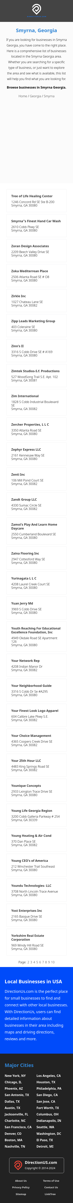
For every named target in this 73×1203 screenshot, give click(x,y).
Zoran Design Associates (30, 246)
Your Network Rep (25, 661)
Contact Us (51, 1187)
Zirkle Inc (18, 296)
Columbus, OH (48, 1114)
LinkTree (50, 1194)
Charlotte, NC (15, 1121)
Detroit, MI (45, 1146)
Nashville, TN (15, 1146)
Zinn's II (17, 346)
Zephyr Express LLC (26, 449)
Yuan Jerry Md (22, 603)
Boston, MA (13, 1140)
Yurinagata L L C (23, 578)
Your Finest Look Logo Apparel (34, 711)
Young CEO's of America (29, 861)
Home (22, 96)
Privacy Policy (21, 1187)
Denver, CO (13, 1134)
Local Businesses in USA (33, 981)
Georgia (35, 96)
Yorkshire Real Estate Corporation (27, 937)
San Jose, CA (46, 1101)
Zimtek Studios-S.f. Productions (35, 371)
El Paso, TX (45, 1140)
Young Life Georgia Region (31, 811)
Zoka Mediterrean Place (29, 271)
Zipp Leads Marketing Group (33, 321)
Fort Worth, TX (48, 1108)
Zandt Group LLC (24, 499)
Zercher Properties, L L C (30, 424)
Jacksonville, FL (16, 1114)
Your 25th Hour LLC (26, 761)
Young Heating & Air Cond (31, 836)
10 (53, 962)
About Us (21, 1180)
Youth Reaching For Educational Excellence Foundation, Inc (36, 630)
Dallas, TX (12, 1101)
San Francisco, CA (18, 1127)
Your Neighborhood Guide (31, 686)
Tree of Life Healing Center (32, 196)
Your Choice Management (31, 736)
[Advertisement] (36, 141)
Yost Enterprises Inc (26, 910)
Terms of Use (51, 1180)
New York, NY (15, 1076)
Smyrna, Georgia (36, 30)
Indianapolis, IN (49, 1121)
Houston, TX (46, 1082)
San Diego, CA (47, 1095)
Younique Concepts (26, 786)
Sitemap (21, 1194)
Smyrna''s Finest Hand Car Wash (36, 221)
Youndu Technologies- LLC (31, 886)
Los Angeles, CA (49, 1076)
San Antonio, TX (17, 1095)
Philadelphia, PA (49, 1088)
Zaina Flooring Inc (25, 553)
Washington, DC (49, 1134)
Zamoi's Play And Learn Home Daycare (34, 526)
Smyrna (49, 96)
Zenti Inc (18, 474)
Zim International (25, 396)
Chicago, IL (13, 1082)
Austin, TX (12, 1108)
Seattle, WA (45, 1127)
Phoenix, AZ (14, 1088)
